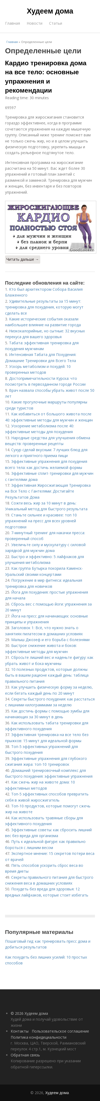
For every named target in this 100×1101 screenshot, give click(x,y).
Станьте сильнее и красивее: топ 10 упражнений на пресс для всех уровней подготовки (41, 520)
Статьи (55, 23)
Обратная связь (25, 1055)
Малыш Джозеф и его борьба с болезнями (50, 639)
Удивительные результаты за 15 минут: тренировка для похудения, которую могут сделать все (44, 307)
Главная (12, 23)
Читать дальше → (22, 259)
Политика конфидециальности (38, 1037)
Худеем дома (50, 11)
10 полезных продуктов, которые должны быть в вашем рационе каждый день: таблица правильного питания (47, 675)
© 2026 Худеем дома (29, 1013)
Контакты (20, 1031)
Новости (34, 23)
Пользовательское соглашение (60, 1031)
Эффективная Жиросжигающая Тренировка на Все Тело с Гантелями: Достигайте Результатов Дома (48, 491)
